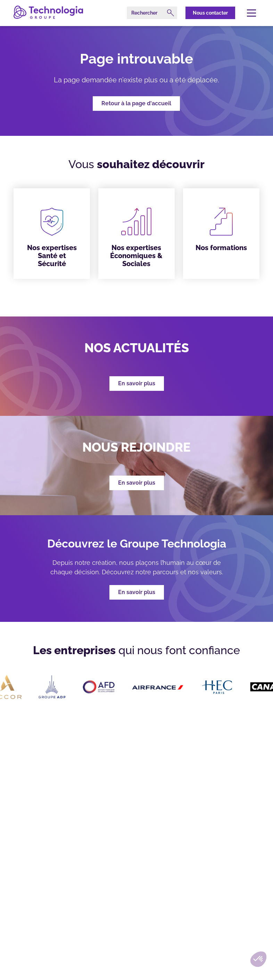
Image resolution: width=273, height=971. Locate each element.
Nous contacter (210, 13)
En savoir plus (136, 592)
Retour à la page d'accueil (136, 103)
